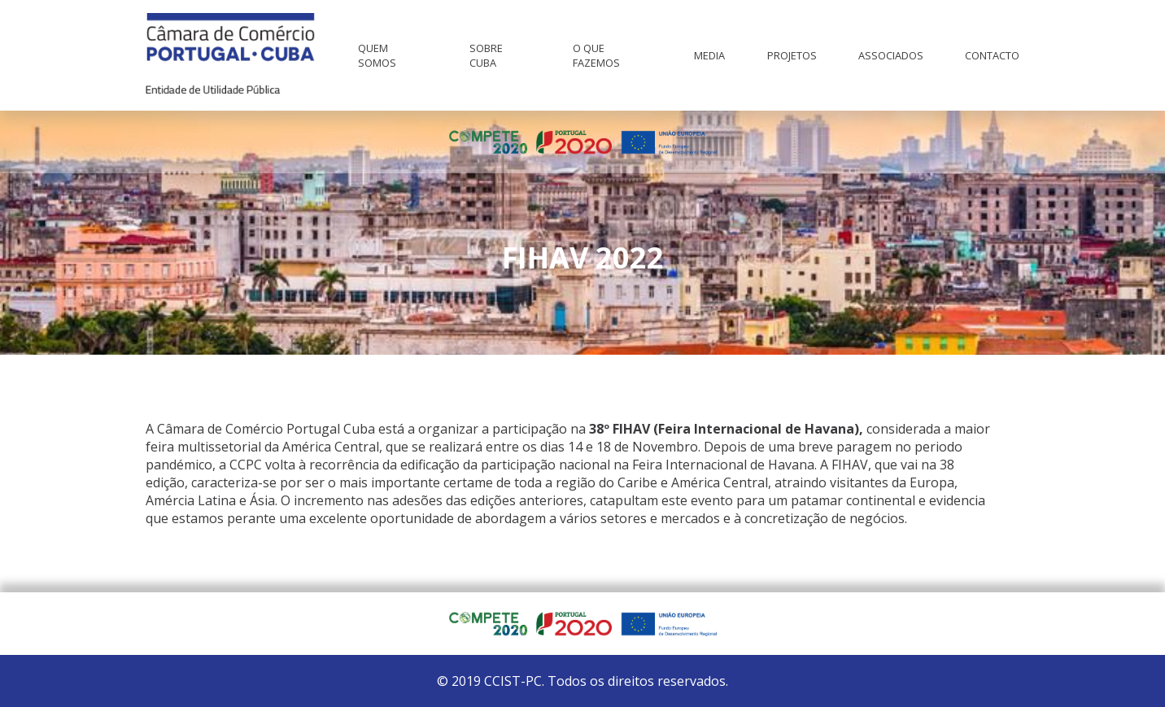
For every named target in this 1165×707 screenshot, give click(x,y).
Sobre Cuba (486, 55)
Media (709, 55)
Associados (890, 55)
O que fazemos (596, 55)
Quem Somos (377, 55)
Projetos (792, 55)
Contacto (992, 55)
